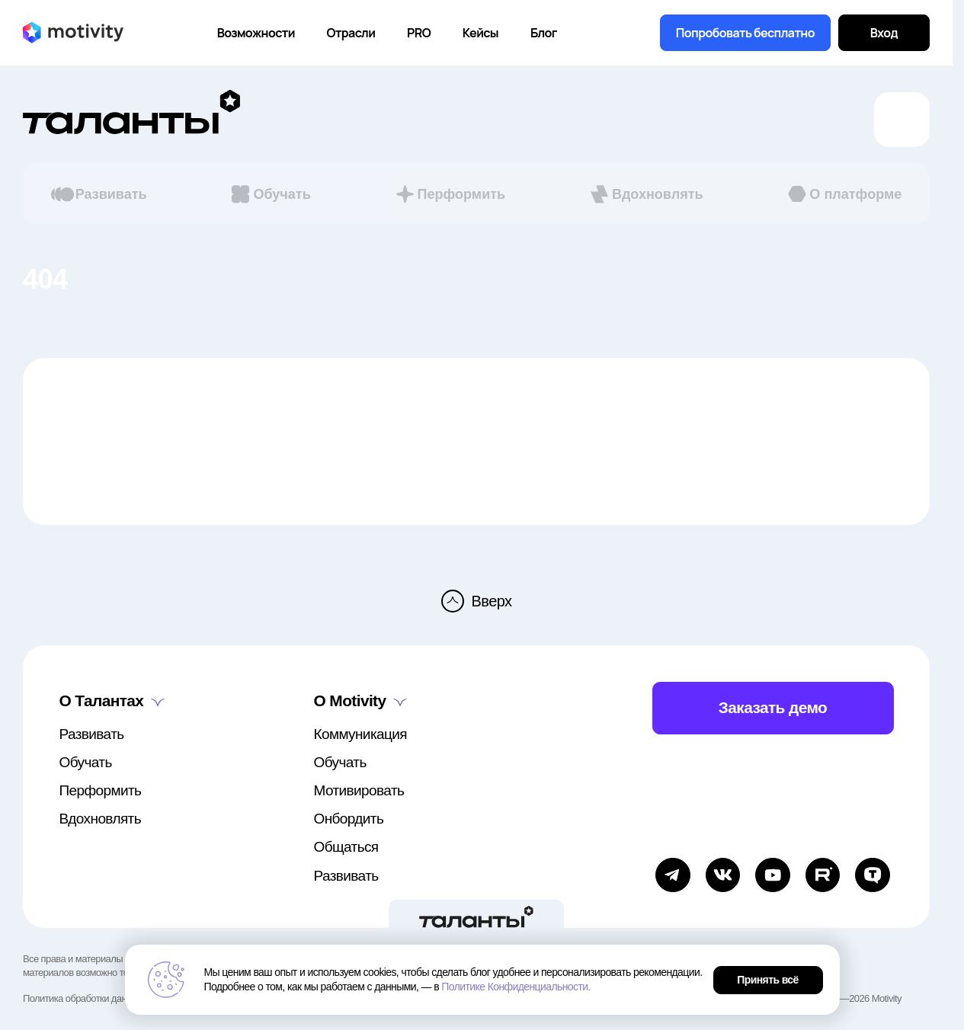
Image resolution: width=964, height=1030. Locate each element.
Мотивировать (359, 790)
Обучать (269, 194)
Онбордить (349, 819)
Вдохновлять (645, 194)
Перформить (449, 194)
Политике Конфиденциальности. (515, 986)
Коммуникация (360, 734)
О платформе (843, 194)
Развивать (99, 194)
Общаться (346, 847)
